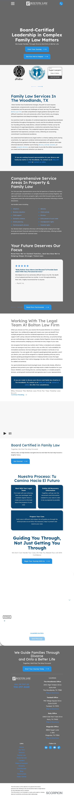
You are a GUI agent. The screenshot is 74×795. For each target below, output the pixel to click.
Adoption (16, 209)
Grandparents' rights (47, 222)
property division (22, 147)
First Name (7, 587)
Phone (6, 593)
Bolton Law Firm (16, 112)
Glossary (21, 766)
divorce (41, 145)
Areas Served (21, 758)
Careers (21, 761)
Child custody (45, 212)
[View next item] (40, 86)
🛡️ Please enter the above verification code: (18, 621)
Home (21, 747)
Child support (17, 215)
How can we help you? (11, 605)
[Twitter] (50, 747)
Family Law (21, 755)
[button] (10, 433)
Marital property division (21, 225)
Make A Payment (21, 763)
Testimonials (21, 774)
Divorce (43, 215)
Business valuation (19, 212)
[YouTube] (54, 747)
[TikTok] (59, 747)
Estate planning (18, 222)
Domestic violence (19, 218)
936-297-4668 (21, 687)
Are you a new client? (11, 599)
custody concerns (49, 145)
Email (40, 593)
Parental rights (45, 225)
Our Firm (21, 750)
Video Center (21, 777)
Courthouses (21, 769)
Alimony (43, 209)
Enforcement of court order (49, 218)
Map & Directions (52, 693)
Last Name (41, 587)
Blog (21, 771)
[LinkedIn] (46, 747)
